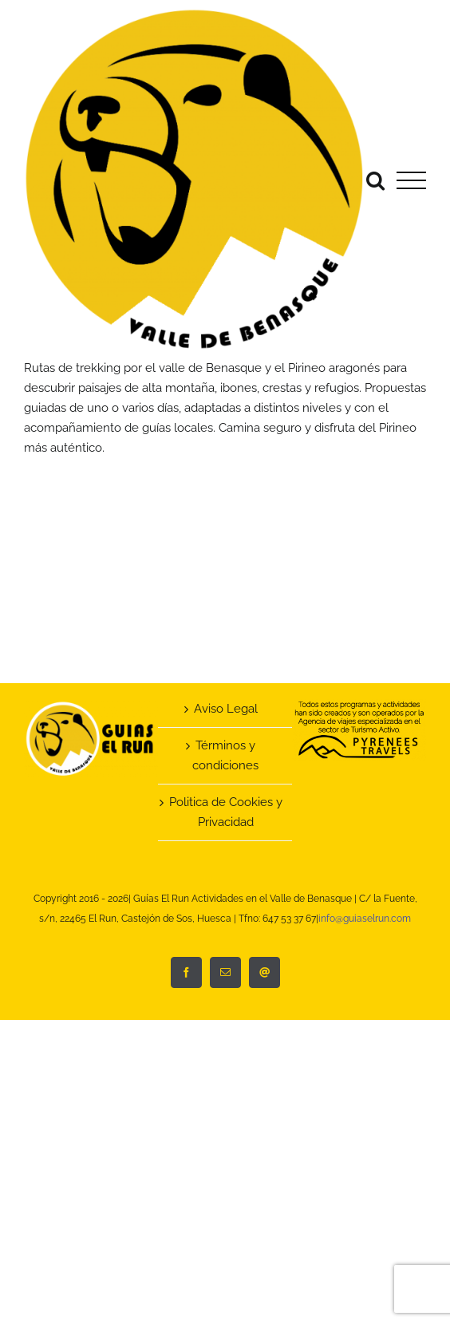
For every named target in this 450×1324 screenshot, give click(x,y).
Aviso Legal (226, 709)
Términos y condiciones (225, 755)
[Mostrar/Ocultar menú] (411, 181)
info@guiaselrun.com (364, 918)
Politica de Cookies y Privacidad (225, 812)
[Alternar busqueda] (375, 180)
